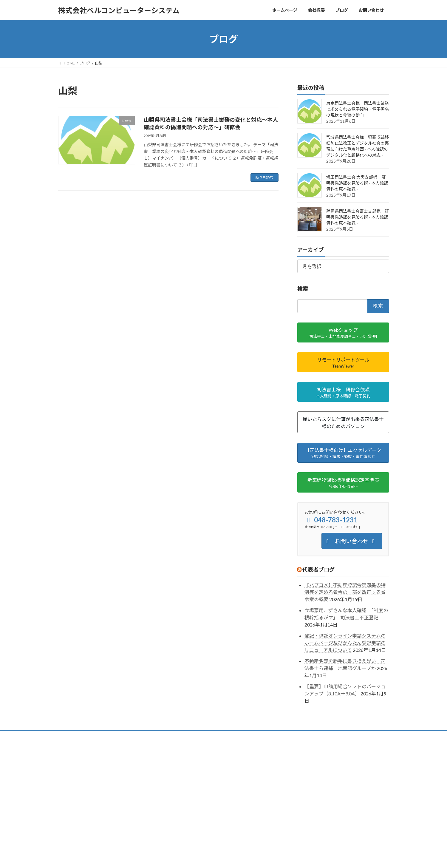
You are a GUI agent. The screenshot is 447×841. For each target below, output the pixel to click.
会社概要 (93, 736)
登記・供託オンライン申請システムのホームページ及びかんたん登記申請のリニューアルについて (345, 643)
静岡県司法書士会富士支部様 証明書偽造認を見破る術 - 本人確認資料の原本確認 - (357, 217)
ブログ (143, 736)
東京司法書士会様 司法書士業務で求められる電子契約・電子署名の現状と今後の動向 (357, 109)
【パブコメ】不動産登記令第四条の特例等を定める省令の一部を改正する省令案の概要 (345, 592)
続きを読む (264, 177)
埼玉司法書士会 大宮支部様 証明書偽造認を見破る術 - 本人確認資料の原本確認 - (357, 183)
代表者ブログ (318, 569)
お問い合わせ (171, 736)
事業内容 (119, 736)
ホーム (69, 736)
